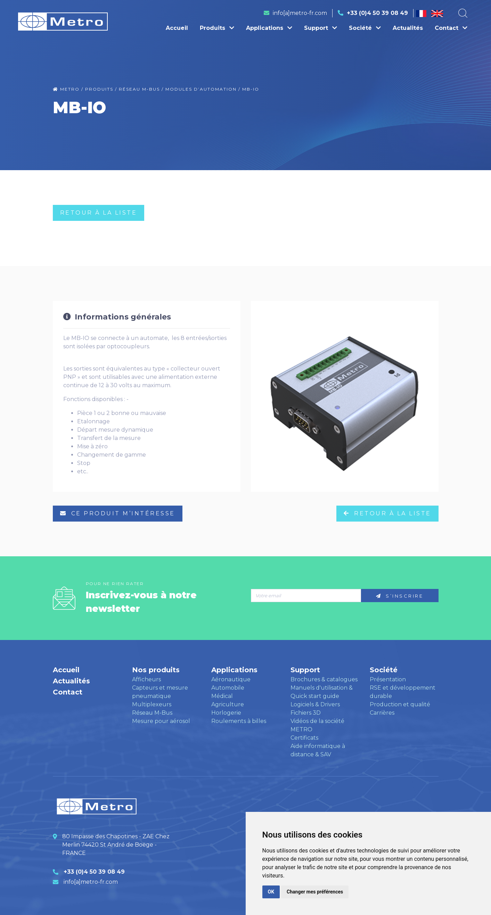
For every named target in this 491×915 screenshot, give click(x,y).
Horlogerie (226, 712)
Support (320, 28)
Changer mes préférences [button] (315, 892)
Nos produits (156, 670)
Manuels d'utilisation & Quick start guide (321, 691)
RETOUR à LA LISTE (98, 212)
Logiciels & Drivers (315, 704)
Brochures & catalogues (324, 679)
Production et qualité (400, 704)
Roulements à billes (238, 721)
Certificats (304, 737)
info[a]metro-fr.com (300, 13)
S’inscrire (399, 596)
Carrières (382, 712)
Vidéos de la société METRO (317, 725)
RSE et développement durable (402, 691)
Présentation (388, 679)
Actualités (408, 28)
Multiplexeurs (151, 704)
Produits (217, 28)
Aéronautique (231, 679)
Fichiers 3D (305, 712)
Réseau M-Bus (152, 712)
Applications (269, 28)
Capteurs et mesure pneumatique (160, 691)
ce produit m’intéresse (117, 513)
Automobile (227, 687)
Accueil (177, 28)
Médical (222, 696)
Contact (451, 28)
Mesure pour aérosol (161, 721)
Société (365, 28)
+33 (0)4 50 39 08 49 (377, 13)
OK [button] (271, 892)
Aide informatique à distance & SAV (317, 750)
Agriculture (227, 704)
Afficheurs (146, 679)
